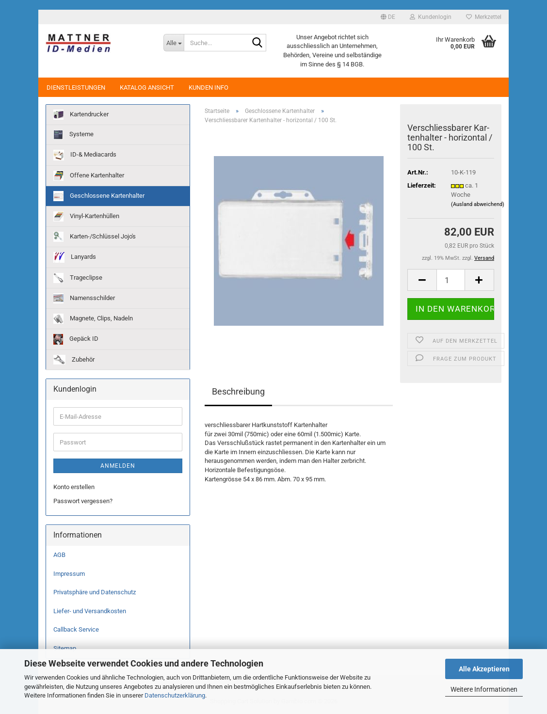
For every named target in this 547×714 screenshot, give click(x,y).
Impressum (69, 573)
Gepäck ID (75, 339)
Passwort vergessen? (83, 501)
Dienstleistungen (76, 87)
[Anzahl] (450, 280)
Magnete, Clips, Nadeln (93, 319)
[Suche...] (173, 42)
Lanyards (74, 257)
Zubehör (74, 360)
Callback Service (76, 629)
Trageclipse (77, 278)
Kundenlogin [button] (430, 17)
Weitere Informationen (483, 689)
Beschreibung (238, 391)
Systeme (73, 135)
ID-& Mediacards (84, 155)
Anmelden (117, 465)
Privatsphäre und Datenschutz (94, 592)
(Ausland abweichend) (477, 204)
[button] (387, 17)
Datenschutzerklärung (175, 695)
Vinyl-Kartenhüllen (86, 216)
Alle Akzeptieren (484, 669)
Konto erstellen (74, 487)
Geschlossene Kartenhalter (99, 196)
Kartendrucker (81, 115)
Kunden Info (208, 87)
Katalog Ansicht (147, 87)
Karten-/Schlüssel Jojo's (94, 237)
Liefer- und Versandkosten (89, 611)
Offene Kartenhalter (88, 176)
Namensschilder (84, 298)
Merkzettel (483, 17)
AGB (59, 554)
